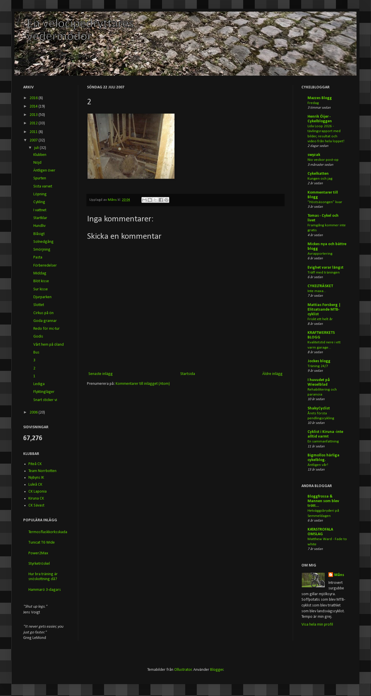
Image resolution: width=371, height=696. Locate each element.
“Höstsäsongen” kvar (325, 202)
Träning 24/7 (318, 366)
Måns (113, 200)
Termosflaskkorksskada (47, 532)
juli (37, 148)
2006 (34, 412)
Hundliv (39, 226)
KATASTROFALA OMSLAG (320, 531)
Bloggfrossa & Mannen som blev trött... (323, 501)
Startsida (187, 374)
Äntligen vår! (318, 465)
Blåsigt (39, 234)
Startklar (40, 218)
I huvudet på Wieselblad (319, 382)
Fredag (313, 103)
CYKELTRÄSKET (320, 286)
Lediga (39, 384)
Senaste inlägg (100, 374)
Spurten (39, 178)
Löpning (40, 194)
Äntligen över (44, 170)
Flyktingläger (43, 392)
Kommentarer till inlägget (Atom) (143, 384)
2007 (34, 140)
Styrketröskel (39, 564)
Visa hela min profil (317, 624)
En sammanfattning (323, 441)
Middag (39, 273)
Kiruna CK (36, 498)
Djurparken (42, 297)
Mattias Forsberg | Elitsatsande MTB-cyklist (324, 309)
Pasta (37, 257)
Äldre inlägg (272, 374)
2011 (34, 132)
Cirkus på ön (43, 313)
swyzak (314, 155)
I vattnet (39, 210)
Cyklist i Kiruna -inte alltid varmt (325, 434)
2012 (34, 123)
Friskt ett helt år (320, 319)
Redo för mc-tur (46, 329)
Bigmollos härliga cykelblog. (323, 457)
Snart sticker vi (45, 400)
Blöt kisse (41, 281)
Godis (38, 336)
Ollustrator (183, 670)
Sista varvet (42, 186)
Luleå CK (35, 484)
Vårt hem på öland (48, 344)
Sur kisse (40, 289)
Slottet (38, 305)
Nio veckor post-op (323, 160)
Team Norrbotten (42, 471)
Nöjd (37, 163)
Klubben (39, 155)
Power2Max (38, 553)
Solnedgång (43, 242)
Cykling (39, 202)
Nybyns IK (36, 477)
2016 (34, 98)
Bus (36, 352)
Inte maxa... (317, 291)
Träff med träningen (324, 272)
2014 (34, 106)
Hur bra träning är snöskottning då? (43, 576)
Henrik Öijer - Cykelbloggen (320, 118)
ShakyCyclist (319, 408)
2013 (34, 115)
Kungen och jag (320, 179)
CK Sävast (36, 505)
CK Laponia (37, 491)
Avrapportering (320, 254)
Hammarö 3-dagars (44, 590)
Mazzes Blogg (320, 98)
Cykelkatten (318, 174)
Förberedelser (45, 265)
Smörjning (41, 249)
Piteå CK (35, 464)
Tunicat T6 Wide (41, 542)
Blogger (216, 670)
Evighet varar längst (325, 267)
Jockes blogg (319, 361)
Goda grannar (45, 321)
